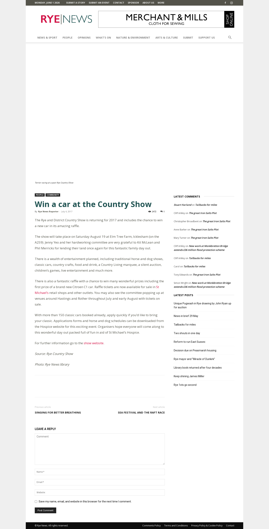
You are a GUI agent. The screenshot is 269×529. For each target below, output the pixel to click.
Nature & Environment (133, 37)
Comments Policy (151, 525)
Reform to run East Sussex (189, 341)
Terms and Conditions (176, 525)
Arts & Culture (166, 37)
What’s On (103, 37)
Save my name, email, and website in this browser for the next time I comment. (85, 501)
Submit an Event (99, 2)
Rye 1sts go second (185, 384)
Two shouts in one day (187, 333)
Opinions (84, 37)
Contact (118, 2)
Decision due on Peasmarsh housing (195, 350)
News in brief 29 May (186, 315)
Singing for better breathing (58, 412)
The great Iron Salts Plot (203, 213)
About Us (148, 2)
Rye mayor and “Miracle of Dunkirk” (194, 359)
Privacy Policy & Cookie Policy (206, 525)
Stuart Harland (182, 204)
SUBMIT (188, 37)
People (67, 37)
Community (53, 195)
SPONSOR (133, 2)
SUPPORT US (206, 37)
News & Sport (47, 37)
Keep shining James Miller (189, 376)
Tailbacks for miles (206, 204)
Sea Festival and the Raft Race (141, 412)
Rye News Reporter (48, 211)
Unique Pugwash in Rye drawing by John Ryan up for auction (202, 305)
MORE (161, 2)
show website (93, 343)
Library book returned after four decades (198, 367)
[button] (229, 38)
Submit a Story (75, 2)
